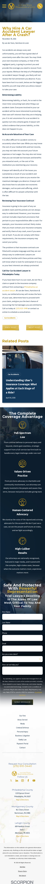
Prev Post (10, 327)
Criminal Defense (22, 728)
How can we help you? (10, 665)
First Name (6, 612)
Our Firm (22, 716)
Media (22, 724)
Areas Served (22, 720)
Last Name (6, 622)
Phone (4, 633)
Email (4, 644)
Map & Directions (22, 800)
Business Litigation (22, 735)
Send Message (22, 702)
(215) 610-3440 (22, 308)
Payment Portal (22, 743)
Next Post (34, 327)
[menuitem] (22, 867)
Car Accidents (9, 318)
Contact (22, 747)
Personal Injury (22, 731)
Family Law (22, 739)
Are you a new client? (10, 654)
